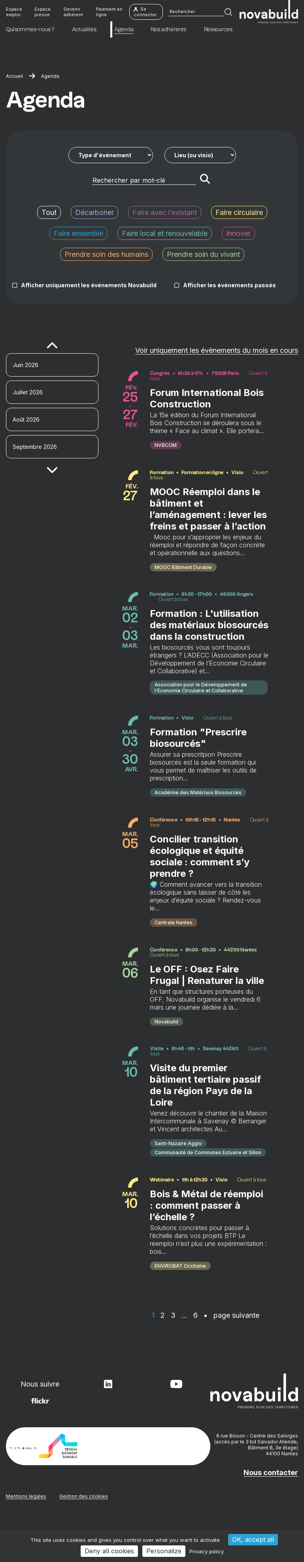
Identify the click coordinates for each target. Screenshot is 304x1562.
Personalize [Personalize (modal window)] (163, 1551)
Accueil (14, 76)
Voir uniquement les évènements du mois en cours (216, 350)
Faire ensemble (78, 233)
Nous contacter (271, 1513)
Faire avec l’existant (164, 212)
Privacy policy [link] (206, 1551)
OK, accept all (253, 1539)
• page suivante (231, 1355)
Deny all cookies (109, 1551)
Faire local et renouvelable (165, 233)
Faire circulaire (239, 212)
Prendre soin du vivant (203, 254)
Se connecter (145, 11)
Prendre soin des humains (106, 254)
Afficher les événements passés (229, 285)
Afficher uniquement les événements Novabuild (89, 285)
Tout (49, 212)
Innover (238, 233)
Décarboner (94, 212)
